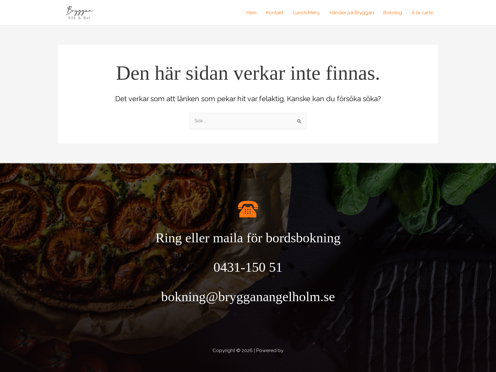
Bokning (392, 13)
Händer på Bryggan (352, 13)
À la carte (422, 13)
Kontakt (274, 13)
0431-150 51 (248, 267)
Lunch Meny (306, 13)
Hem (251, 13)
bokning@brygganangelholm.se (248, 296)
